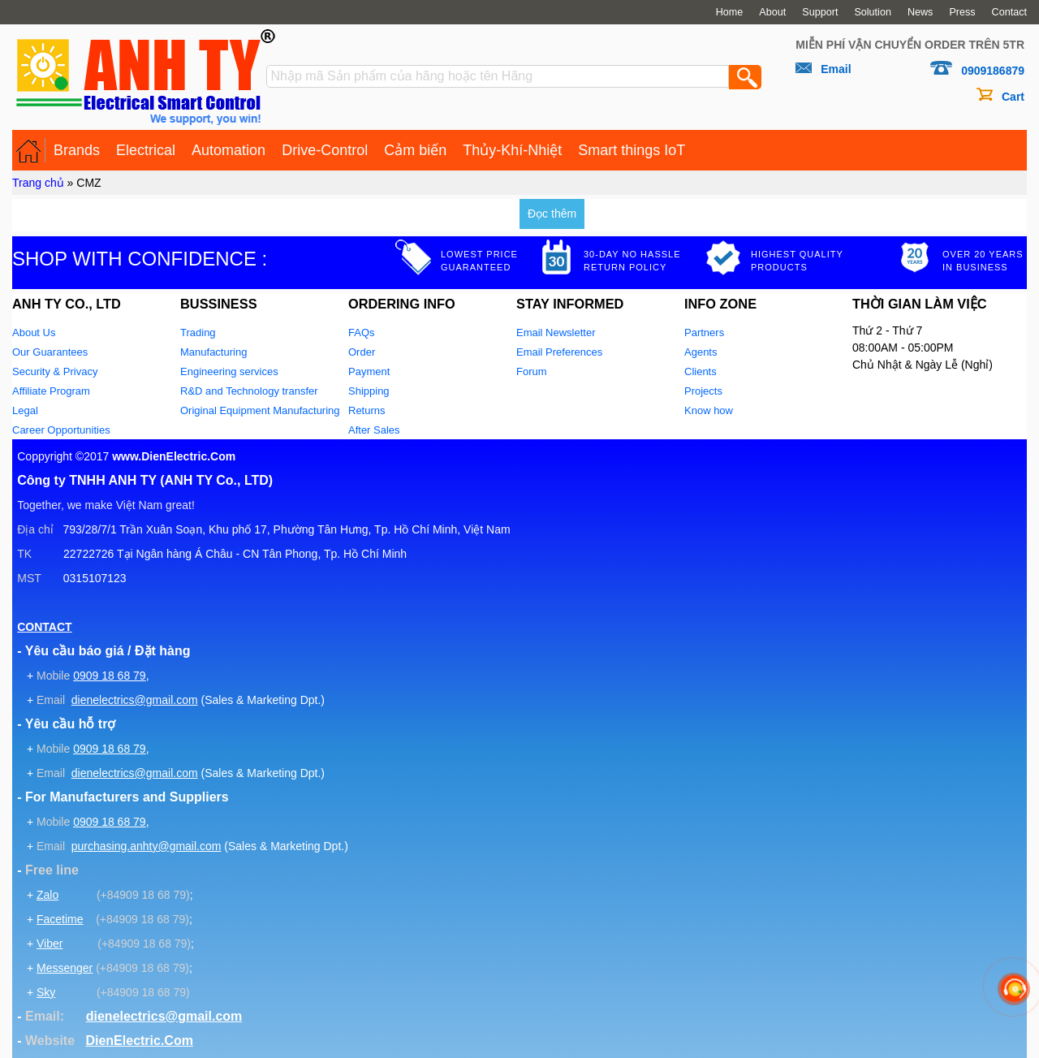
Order (361, 352)
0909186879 (992, 70)
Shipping (369, 391)
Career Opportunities (61, 430)
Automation (228, 150)
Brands (77, 150)
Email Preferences (559, 352)
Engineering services (229, 371)
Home (730, 12)
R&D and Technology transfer (249, 391)
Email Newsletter (556, 332)
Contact (1009, 12)
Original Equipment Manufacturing (260, 410)
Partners (704, 332)
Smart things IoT (631, 150)
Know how (708, 410)
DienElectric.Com (138, 1040)
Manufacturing (213, 352)
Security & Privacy (54, 371)
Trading (198, 332)
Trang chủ (38, 182)
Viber (50, 943)
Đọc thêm (552, 213)
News (920, 12)
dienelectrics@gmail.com (134, 699)
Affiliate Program (51, 391)
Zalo (47, 894)
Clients (700, 371)
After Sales (374, 430)
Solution (872, 12)
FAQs (361, 332)
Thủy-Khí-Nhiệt (512, 150)
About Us (33, 332)
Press (962, 12)
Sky (46, 992)
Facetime (60, 919)
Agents (700, 352)
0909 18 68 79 (109, 675)
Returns (367, 410)
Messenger (65, 967)
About (772, 12)
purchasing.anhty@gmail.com (146, 846)
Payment (369, 371)
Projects (703, 391)
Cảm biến (415, 150)
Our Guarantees (50, 352)
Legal (25, 410)
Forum (531, 371)
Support (820, 12)
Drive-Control (325, 150)
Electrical (145, 150)
